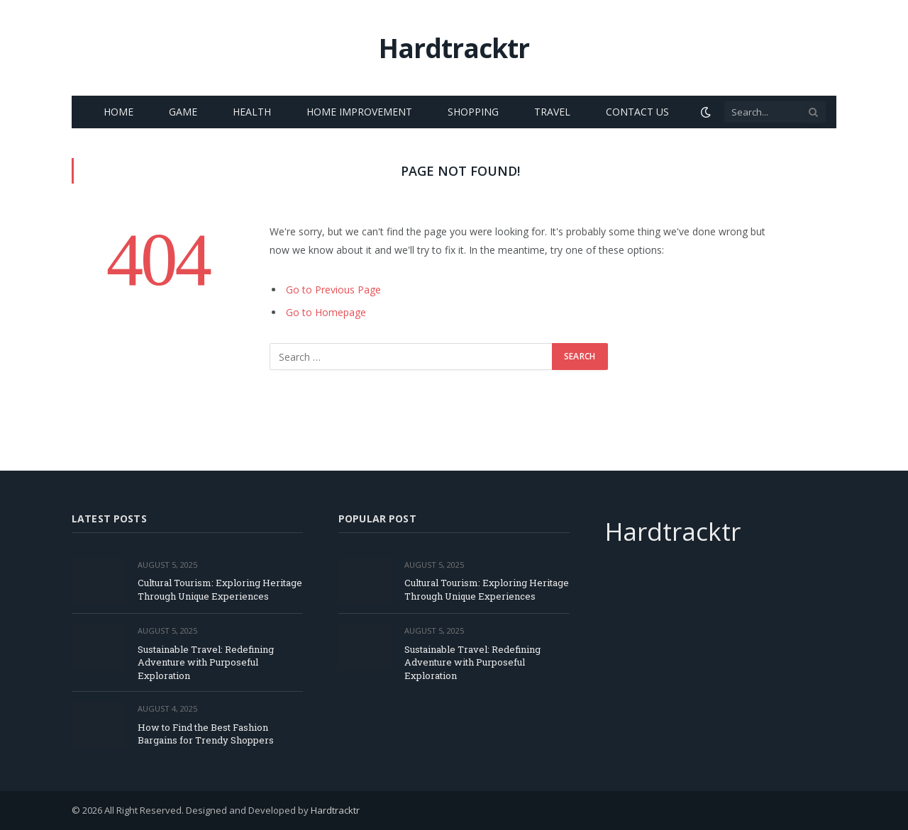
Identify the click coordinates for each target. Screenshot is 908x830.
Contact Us (637, 111)
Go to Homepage (326, 312)
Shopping (473, 111)
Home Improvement (359, 111)
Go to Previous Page (333, 289)
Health (252, 111)
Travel (552, 111)
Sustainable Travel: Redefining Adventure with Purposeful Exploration (206, 662)
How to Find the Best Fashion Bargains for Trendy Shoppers (206, 734)
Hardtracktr (335, 810)
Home (118, 111)
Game (183, 111)
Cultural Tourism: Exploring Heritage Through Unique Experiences (220, 589)
